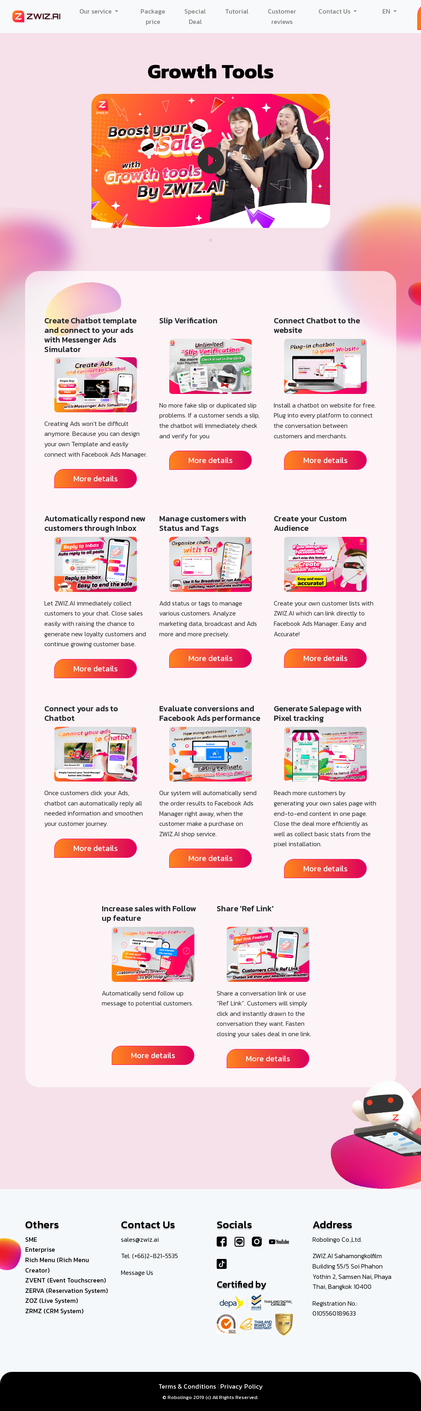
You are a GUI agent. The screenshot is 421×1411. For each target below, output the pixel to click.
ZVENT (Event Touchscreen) (65, 1280)
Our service (96, 11)
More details (95, 479)
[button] (210, 240)
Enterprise (40, 1249)
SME (31, 1239)
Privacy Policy (241, 1386)
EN (387, 11)
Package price (152, 16)
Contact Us (335, 11)
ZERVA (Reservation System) (66, 1290)
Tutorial (237, 11)
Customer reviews (282, 16)
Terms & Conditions (187, 1386)
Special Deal (195, 16)
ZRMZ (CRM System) (54, 1311)
